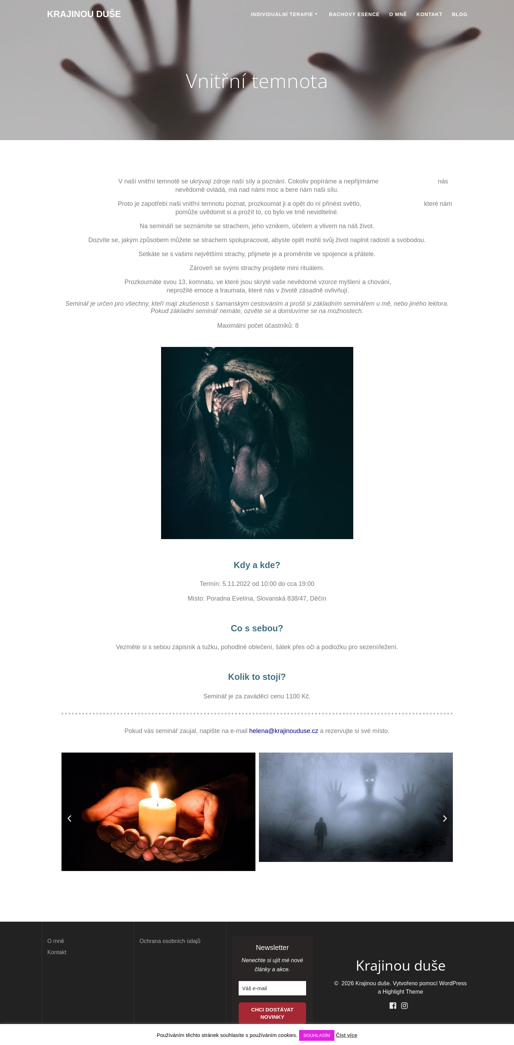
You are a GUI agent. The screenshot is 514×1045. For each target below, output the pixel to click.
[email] (272, 988)
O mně (398, 14)
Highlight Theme (403, 992)
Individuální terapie (282, 14)
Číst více (346, 1035)
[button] (69, 818)
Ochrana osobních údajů (169, 941)
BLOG (459, 14)
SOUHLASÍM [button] (316, 1035)
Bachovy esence (354, 14)
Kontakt (429, 14)
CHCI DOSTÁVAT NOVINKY (272, 1013)
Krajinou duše (84, 14)
